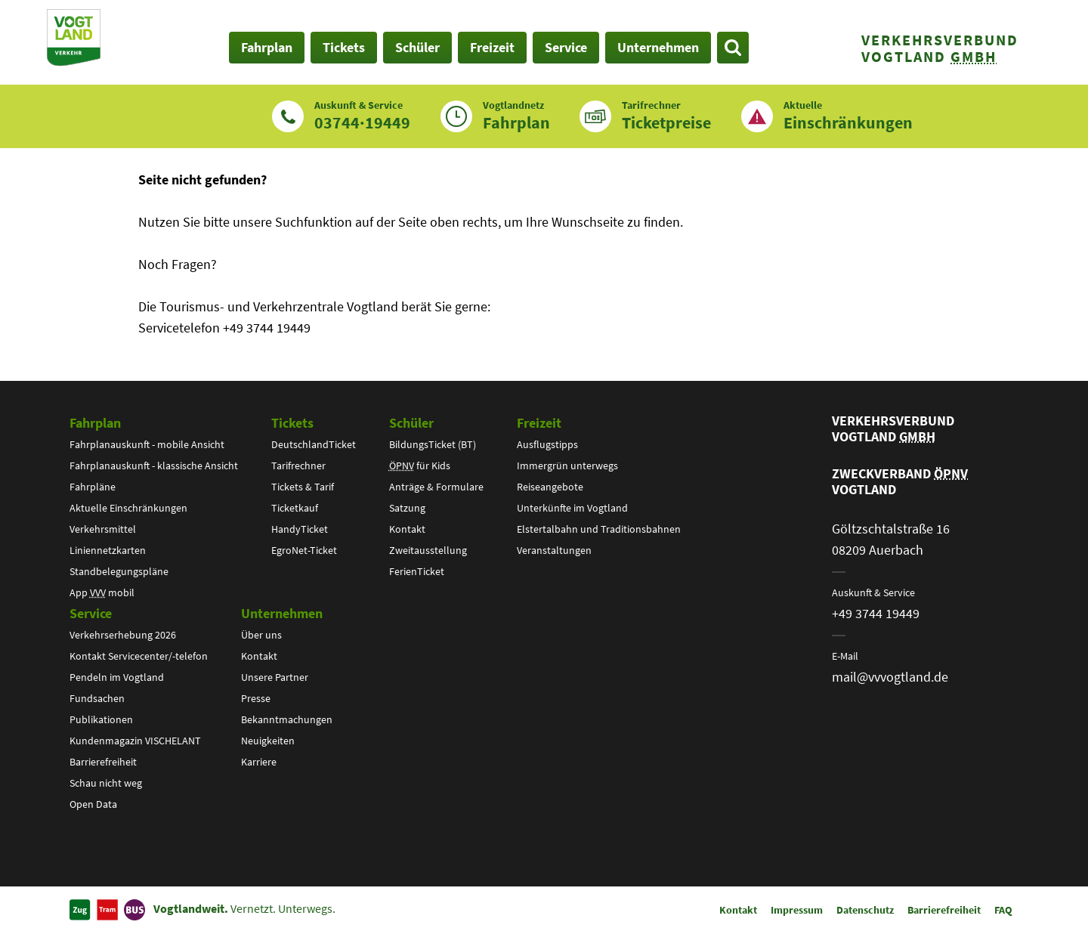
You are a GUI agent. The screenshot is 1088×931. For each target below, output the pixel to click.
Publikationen (101, 719)
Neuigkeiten (268, 740)
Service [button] (566, 47)
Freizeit (539, 422)
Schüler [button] (417, 47)
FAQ (1003, 910)
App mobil (102, 592)
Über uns (261, 635)
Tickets (292, 422)
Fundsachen (97, 698)
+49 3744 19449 (876, 613)
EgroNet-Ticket (304, 550)
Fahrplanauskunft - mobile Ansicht (147, 444)
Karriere (259, 762)
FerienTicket (416, 571)
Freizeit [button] (492, 47)
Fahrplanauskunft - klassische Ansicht (154, 465)
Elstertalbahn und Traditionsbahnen (599, 529)
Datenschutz (865, 910)
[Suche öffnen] (733, 47)
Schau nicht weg (106, 783)
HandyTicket (299, 529)
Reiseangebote (550, 486)
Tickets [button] (344, 47)
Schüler (411, 422)
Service (91, 613)
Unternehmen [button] (658, 47)
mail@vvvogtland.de (890, 676)
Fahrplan (95, 422)
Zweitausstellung (428, 550)
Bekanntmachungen (286, 719)
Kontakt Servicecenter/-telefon (139, 656)
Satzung (407, 508)
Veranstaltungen (554, 550)
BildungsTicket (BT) (432, 444)
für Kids (419, 465)
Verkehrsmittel (103, 529)
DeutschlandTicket (313, 444)
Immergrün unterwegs (567, 465)
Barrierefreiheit (103, 762)
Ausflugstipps (547, 444)
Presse (255, 698)
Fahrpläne (93, 486)
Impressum (797, 910)
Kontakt (407, 529)
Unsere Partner (274, 677)
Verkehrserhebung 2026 (123, 635)
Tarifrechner (298, 465)
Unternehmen (282, 613)
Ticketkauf (294, 508)
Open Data (93, 804)
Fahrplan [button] (266, 47)
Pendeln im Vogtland (117, 677)
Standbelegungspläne (119, 571)
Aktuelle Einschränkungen (128, 508)
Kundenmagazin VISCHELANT (135, 740)
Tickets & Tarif (302, 486)
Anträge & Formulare (436, 486)
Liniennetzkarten (108, 550)
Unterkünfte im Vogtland (572, 508)
